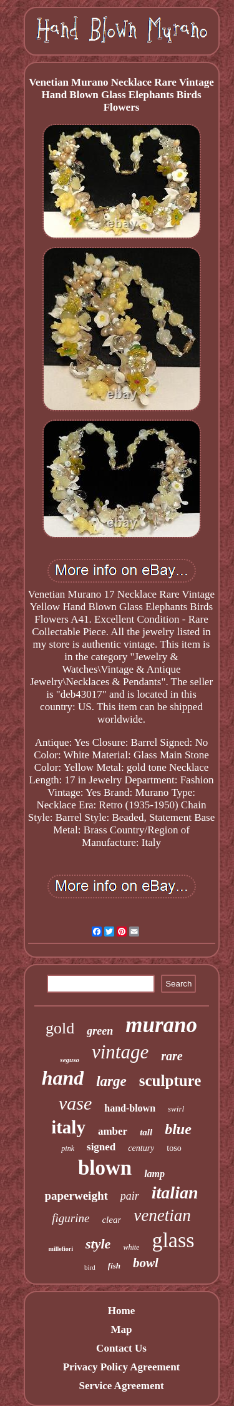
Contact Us (121, 1348)
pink (67, 1148)
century (141, 1148)
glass (173, 1240)
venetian (162, 1215)
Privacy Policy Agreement (121, 1367)
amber (112, 1131)
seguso (69, 1059)
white (131, 1247)
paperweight (75, 1195)
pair (129, 1196)
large (111, 1081)
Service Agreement (121, 1386)
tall (146, 1132)
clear (111, 1220)
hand (63, 1078)
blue (178, 1129)
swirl (176, 1108)
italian (175, 1192)
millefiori (61, 1248)
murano (161, 1025)
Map (121, 1329)
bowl (145, 1262)
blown (105, 1168)
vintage (120, 1052)
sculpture (170, 1080)
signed (101, 1147)
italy (68, 1127)
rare (171, 1056)
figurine (70, 1218)
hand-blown (129, 1108)
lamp (154, 1173)
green (100, 1031)
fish (114, 1265)
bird (89, 1267)
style (97, 1244)
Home (121, 1311)
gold (60, 1028)
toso (174, 1148)
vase (75, 1103)
